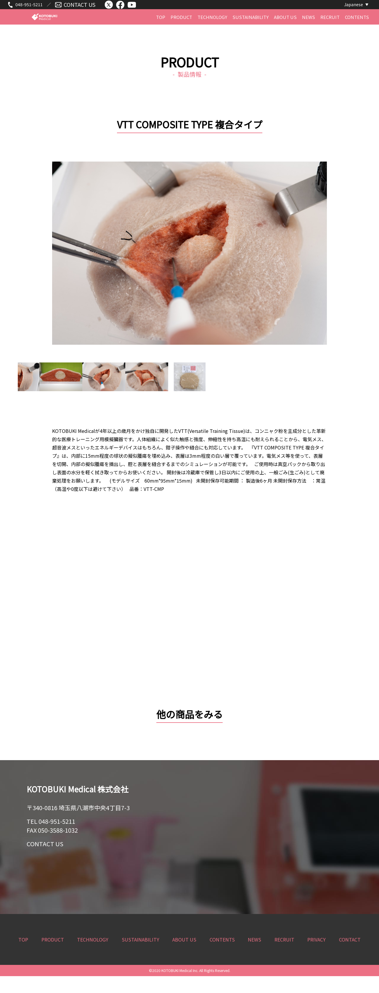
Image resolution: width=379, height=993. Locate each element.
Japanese (353, 8)
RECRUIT (330, 29)
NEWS (308, 29)
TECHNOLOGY (212, 29)
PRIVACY (316, 956)
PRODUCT (181, 29)
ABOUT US (285, 29)
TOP (160, 29)
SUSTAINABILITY (250, 29)
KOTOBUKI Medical (44, 30)
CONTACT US (79, 8)
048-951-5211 (29, 8)
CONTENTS (357, 29)
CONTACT (350, 956)
